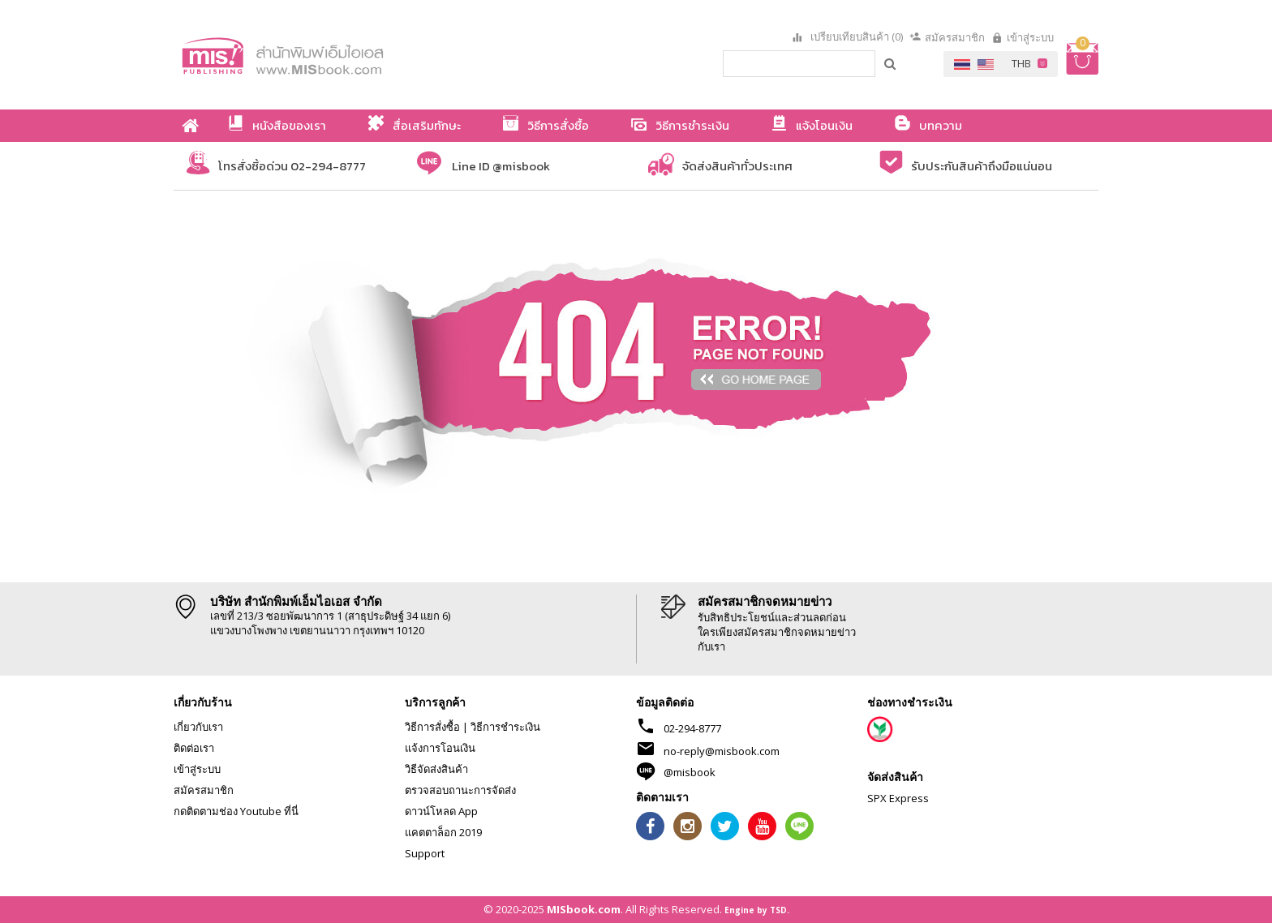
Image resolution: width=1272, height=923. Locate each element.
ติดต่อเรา (194, 748)
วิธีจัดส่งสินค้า (436, 769)
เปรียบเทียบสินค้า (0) (855, 37)
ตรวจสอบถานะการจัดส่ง (460, 790)
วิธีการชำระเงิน (505, 726)
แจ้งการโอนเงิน (440, 748)
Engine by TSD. (756, 910)
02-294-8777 (692, 728)
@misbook (690, 772)
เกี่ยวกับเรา (198, 726)
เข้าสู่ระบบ (1030, 37)
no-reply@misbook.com (722, 751)
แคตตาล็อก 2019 (443, 832)
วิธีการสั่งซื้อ (432, 726)
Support (425, 853)
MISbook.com (584, 909)
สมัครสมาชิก (955, 37)
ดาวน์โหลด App (441, 811)
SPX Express (898, 798)
